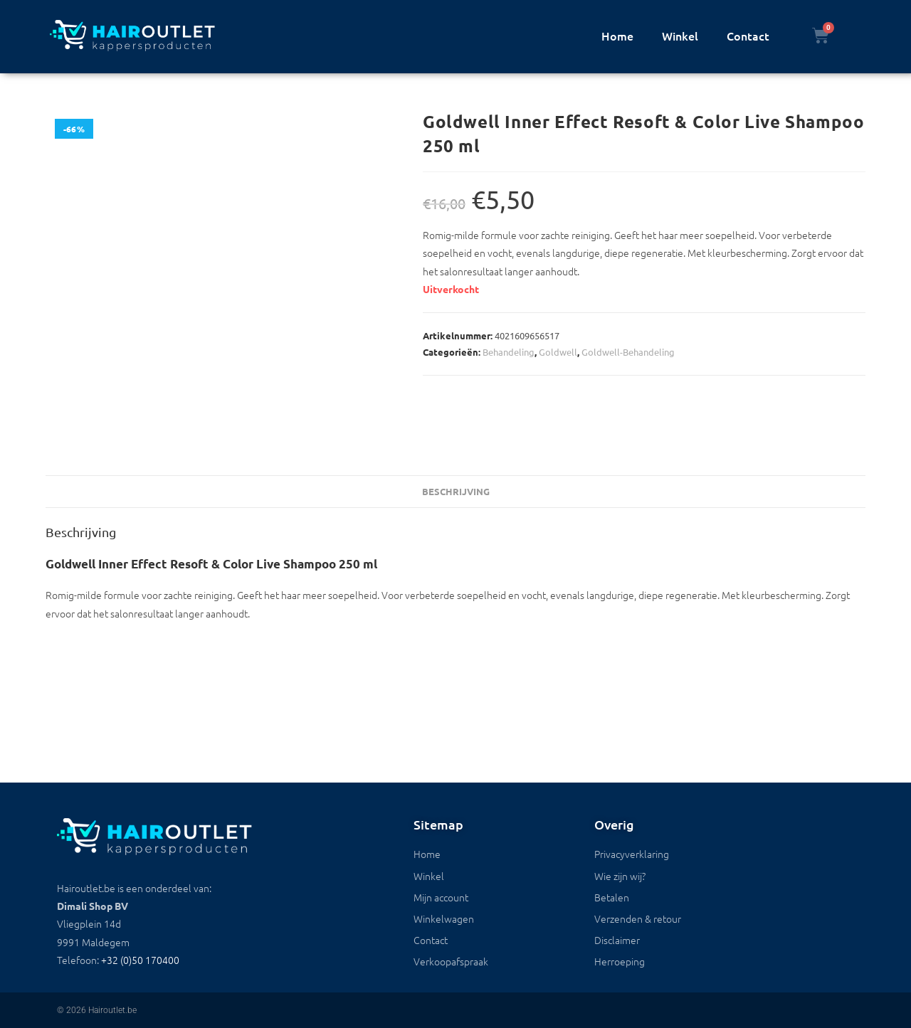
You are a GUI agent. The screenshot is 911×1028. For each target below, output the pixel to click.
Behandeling (509, 352)
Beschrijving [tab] (456, 491)
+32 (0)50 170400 (140, 960)
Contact (748, 35)
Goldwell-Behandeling (628, 352)
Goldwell (558, 352)
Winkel (680, 35)
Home (617, 35)
